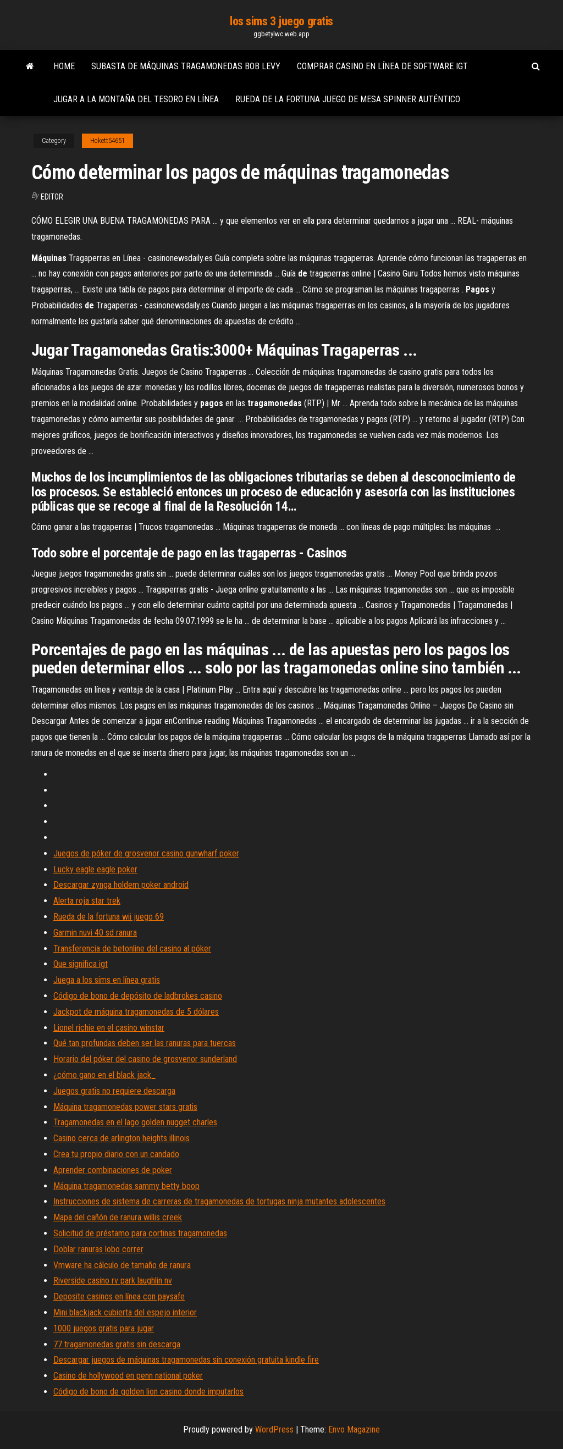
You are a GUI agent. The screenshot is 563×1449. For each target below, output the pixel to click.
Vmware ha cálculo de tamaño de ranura (122, 1265)
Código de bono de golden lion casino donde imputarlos (148, 1391)
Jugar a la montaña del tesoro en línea (136, 99)
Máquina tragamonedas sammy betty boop (126, 1186)
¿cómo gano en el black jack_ (104, 1075)
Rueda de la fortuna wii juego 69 (108, 916)
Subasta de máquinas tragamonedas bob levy (185, 66)
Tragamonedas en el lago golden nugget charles (135, 1122)
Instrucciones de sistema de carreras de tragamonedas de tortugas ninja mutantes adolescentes (219, 1201)
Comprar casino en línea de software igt (382, 66)
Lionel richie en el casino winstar (108, 1027)
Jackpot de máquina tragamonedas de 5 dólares (136, 1011)
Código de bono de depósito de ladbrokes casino (137, 996)
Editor (52, 196)
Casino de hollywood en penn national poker (128, 1375)
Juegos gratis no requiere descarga (114, 1091)
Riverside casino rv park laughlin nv (112, 1280)
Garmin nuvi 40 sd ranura (95, 932)
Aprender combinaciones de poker (112, 1170)
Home (64, 66)
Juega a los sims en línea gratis (106, 980)
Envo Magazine (354, 1429)
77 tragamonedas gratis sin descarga (116, 1344)
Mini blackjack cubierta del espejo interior (125, 1312)
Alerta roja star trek (86, 900)
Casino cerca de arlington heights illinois (121, 1138)
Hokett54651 (107, 141)
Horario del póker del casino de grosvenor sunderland (145, 1059)
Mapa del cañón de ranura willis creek (117, 1217)
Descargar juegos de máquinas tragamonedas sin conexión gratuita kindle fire (186, 1359)
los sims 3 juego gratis (281, 21)
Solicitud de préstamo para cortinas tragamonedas (140, 1233)
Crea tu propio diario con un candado (116, 1154)
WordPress (274, 1429)
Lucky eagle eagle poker (95, 869)
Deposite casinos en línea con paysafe (119, 1296)
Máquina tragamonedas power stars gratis (125, 1107)
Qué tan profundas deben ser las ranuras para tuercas (144, 1043)
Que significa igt (80, 964)
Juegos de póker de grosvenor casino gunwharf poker (146, 853)
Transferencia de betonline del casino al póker (132, 948)
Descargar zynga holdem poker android (121, 885)
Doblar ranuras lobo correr (98, 1249)
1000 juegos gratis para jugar (103, 1328)
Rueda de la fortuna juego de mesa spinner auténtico (347, 99)
